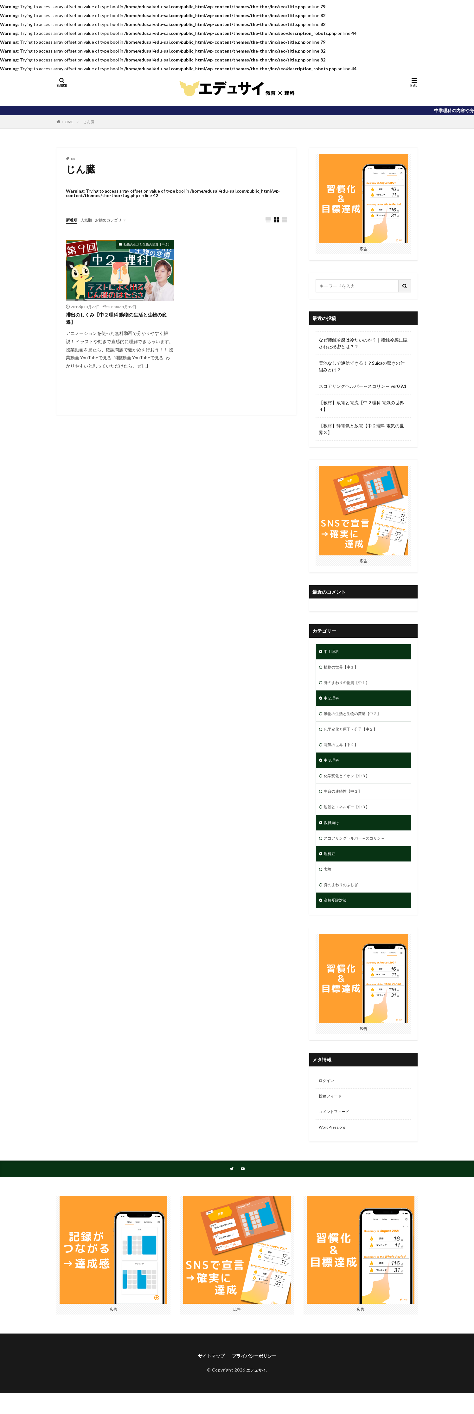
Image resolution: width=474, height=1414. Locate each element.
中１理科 (333, 652)
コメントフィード (336, 1129)
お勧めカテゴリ (114, 219)
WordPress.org (334, 1146)
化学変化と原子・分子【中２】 (355, 734)
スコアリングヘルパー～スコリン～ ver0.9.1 (363, 386)
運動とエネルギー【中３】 (350, 817)
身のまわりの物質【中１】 (350, 685)
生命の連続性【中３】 (346, 800)
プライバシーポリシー (256, 1376)
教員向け (333, 833)
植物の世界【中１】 (344, 668)
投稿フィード (332, 1113)
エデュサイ (256, 1390)
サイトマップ (208, 1376)
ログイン (327, 1096)
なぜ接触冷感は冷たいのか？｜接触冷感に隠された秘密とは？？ (363, 343)
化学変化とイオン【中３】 (350, 784)
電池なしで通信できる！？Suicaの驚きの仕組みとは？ (362, 366)
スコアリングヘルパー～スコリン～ (359, 850)
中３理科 (333, 767)
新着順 (72, 219)
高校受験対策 (337, 915)
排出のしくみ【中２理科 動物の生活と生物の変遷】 (118, 320)
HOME (68, 122)
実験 (328, 883)
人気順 (89, 219)
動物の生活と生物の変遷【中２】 (147, 244)
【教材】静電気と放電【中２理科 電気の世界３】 (361, 429)
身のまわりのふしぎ (344, 899)
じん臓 (88, 121)
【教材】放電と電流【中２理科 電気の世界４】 (361, 406)
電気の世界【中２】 (344, 751)
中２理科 (333, 701)
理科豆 (330, 866)
